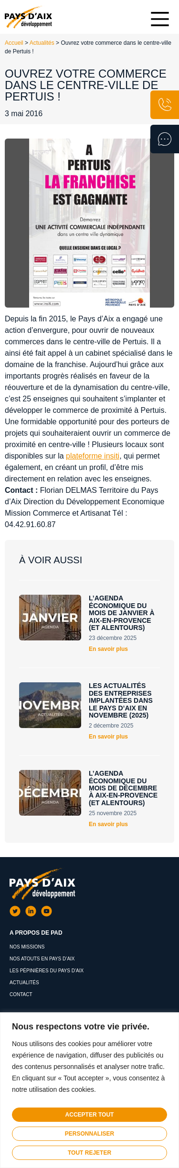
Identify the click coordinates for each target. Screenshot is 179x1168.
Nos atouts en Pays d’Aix (42, 958)
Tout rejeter (89, 1152)
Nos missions (27, 946)
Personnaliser (89, 1133)
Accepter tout (89, 1114)
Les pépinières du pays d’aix (47, 970)
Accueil (14, 43)
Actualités (42, 43)
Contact (21, 994)
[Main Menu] (160, 19)
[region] (89, 1090)
